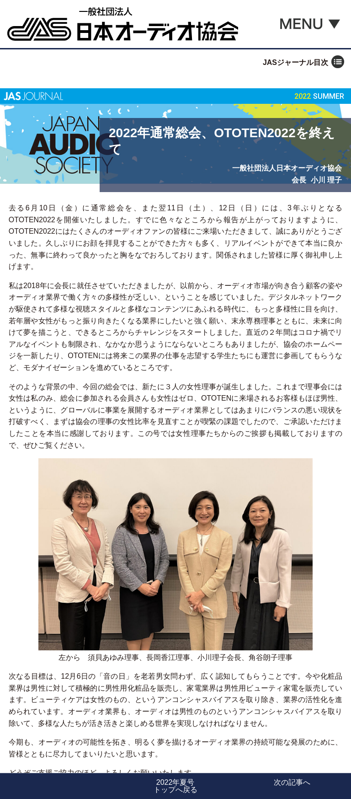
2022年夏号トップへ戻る (175, 786)
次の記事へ (292, 782)
